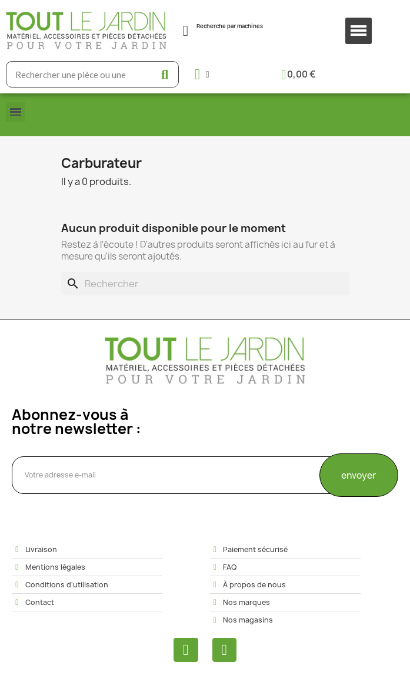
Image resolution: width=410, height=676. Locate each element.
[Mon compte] (202, 74)
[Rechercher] (205, 283)
